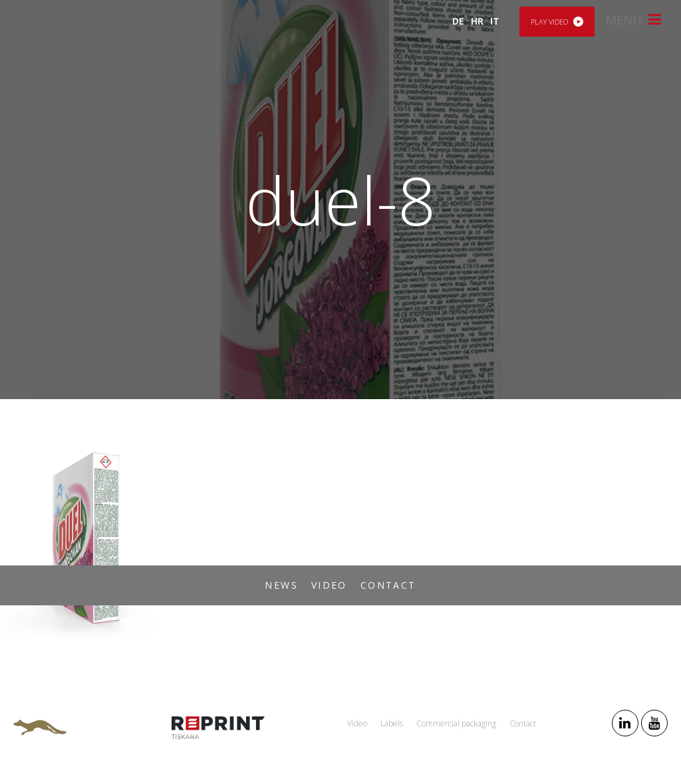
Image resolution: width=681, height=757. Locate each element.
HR (477, 21)
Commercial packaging (456, 723)
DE (458, 21)
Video (329, 585)
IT (494, 21)
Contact (388, 585)
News (281, 585)
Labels (391, 723)
